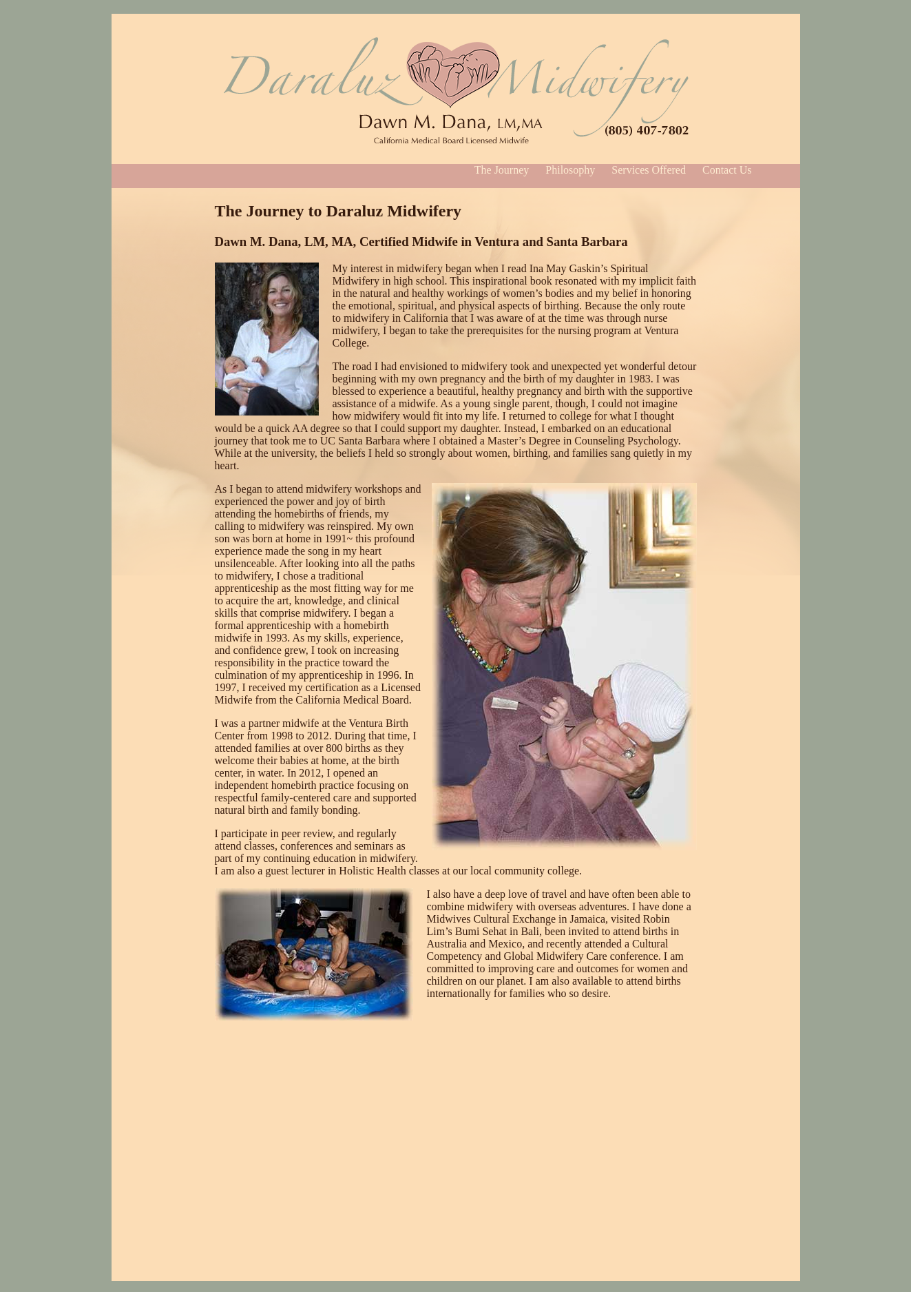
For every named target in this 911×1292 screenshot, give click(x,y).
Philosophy (570, 170)
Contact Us (727, 170)
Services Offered (648, 170)
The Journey (502, 170)
